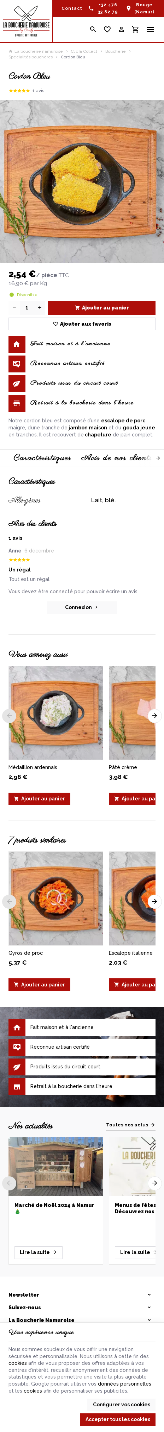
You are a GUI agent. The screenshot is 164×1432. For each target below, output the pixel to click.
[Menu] (150, 29)
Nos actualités (30, 1126)
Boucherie (115, 51)
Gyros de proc (25, 953)
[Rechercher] (93, 29)
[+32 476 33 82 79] (103, 8)
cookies (17, 1363)
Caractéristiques (42, 458)
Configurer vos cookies (121, 1404)
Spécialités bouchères (30, 57)
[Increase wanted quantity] (39, 308)
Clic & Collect (84, 51)
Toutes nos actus (127, 1124)
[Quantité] (27, 308)
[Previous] (9, 716)
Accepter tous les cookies (118, 1419)
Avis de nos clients (117, 458)
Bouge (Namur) (144, 8)
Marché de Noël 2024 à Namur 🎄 (54, 1208)
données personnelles (124, 1384)
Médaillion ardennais (32, 767)
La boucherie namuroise (35, 51)
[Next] (151, 458)
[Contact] (72, 8)
